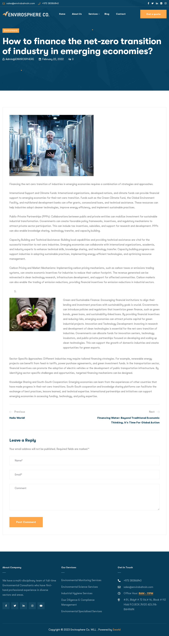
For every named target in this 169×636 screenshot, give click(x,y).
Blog (106, 14)
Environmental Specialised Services (81, 611)
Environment (10, 30)
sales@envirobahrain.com (20, 3)
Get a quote (153, 14)
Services (93, 14)
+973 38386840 (50, 3)
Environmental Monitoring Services (81, 580)
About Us (77, 14)
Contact (121, 14)
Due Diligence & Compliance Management (78, 602)
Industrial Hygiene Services (76, 593)
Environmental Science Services (79, 586)
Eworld (116, 629)
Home (62, 14)
